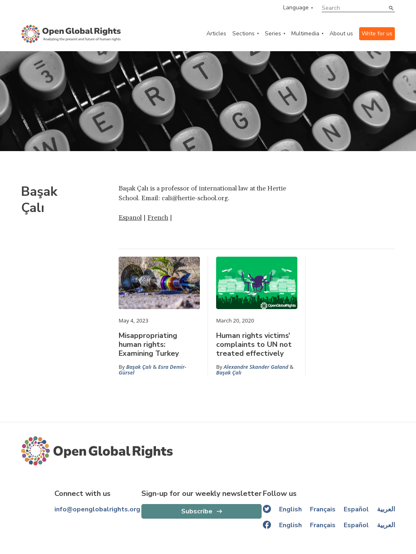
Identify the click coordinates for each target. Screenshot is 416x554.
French (157, 218)
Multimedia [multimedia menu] (305, 33)
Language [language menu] (296, 7)
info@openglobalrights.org (97, 509)
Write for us (377, 33)
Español (356, 509)
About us (341, 33)
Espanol (130, 218)
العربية (386, 509)
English (290, 509)
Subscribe (196, 511)
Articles (216, 33)
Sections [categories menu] (243, 33)
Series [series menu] (273, 33)
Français (323, 509)
